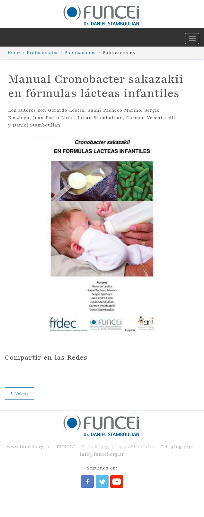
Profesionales (43, 52)
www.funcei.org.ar (28, 447)
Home (14, 52)
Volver (19, 393)
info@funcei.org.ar (102, 454)
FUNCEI (66, 447)
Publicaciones (80, 52)
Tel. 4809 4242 (177, 447)
